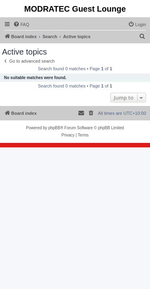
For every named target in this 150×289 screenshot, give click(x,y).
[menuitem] (21, 24)
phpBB (54, 128)
